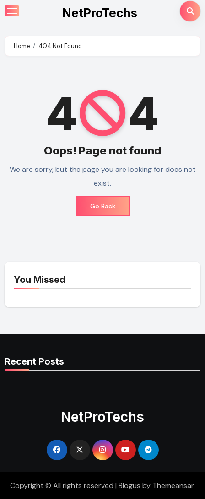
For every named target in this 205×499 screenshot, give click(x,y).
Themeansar (173, 485)
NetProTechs (99, 13)
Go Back (102, 206)
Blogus (129, 485)
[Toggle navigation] (12, 10)
